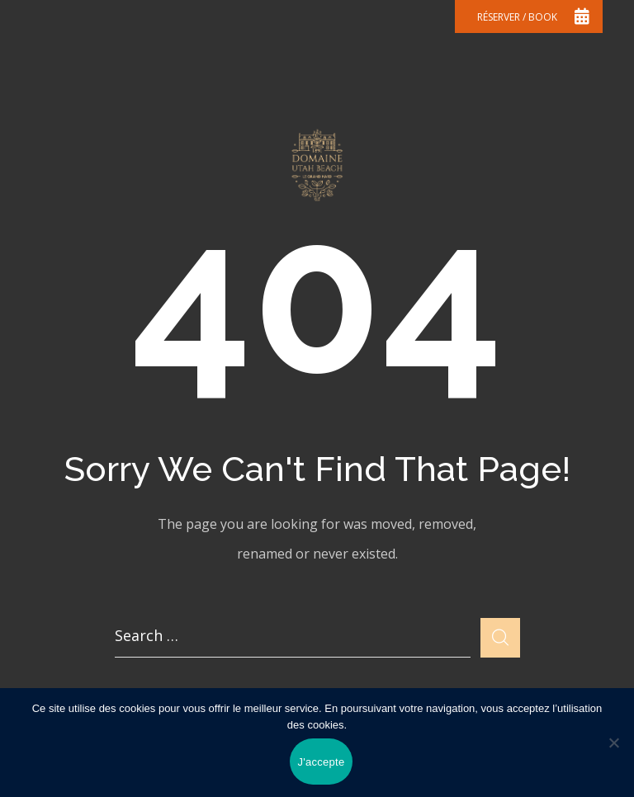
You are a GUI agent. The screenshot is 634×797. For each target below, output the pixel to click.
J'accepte (321, 762)
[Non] (613, 742)
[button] (529, 16)
